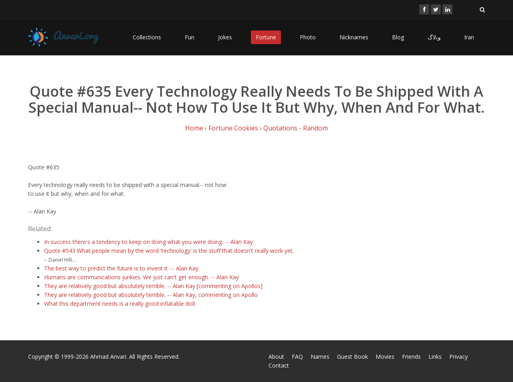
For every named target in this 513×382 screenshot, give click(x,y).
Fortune (266, 37)
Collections (147, 37)
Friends (411, 356)
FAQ (297, 356)
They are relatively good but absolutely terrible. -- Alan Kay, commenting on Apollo (151, 295)
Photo (308, 37)
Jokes (225, 37)
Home (194, 128)
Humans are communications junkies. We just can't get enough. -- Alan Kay (141, 277)
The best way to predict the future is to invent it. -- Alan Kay (121, 268)
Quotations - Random (295, 128)
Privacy (458, 356)
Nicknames (353, 37)
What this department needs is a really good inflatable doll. (120, 303)
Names (320, 356)
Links (435, 356)
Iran (469, 37)
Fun (189, 37)
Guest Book (352, 356)
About (276, 356)
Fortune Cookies (233, 128)
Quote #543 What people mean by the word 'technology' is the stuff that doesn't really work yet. (169, 250)
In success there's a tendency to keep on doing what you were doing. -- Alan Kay (148, 242)
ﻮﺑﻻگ (434, 37)
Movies (385, 356)
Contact (279, 365)
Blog (398, 37)
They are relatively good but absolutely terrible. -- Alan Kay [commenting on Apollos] (153, 286)
